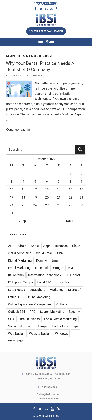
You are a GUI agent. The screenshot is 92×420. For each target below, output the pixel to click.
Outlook (61, 304)
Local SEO (44, 282)
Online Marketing (38, 297)
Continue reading (18, 129)
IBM (70, 268)
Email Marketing (19, 268)
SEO (11, 319)
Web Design (16, 333)
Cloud (76, 246)
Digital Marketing (20, 260)
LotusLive (62, 282)
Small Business (29, 319)
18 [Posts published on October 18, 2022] (23, 197)
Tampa (42, 326)
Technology (60, 326)
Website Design (40, 333)
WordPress (15, 341)
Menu (46, 41)
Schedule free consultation (46, 31)
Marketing (56, 289)
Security (74, 311)
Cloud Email (44, 253)
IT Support (72, 275)
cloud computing (19, 253)
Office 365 (15, 297)
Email (55, 260)
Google (58, 268)
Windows (61, 333)
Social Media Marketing (60, 319)
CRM (60, 253)
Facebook (42, 268)
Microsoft (74, 289)
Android (21, 246)
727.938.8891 (47, 4)
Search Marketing (52, 311)
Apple (35, 246)
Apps (46, 246)
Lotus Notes (16, 289)
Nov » (70, 221)
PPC (32, 311)
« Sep (22, 221)
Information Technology (44, 275)
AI (9, 246)
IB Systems (16, 275)
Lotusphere (37, 289)
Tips (75, 326)
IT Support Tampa (20, 282)
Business (61, 246)
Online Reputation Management (30, 304)
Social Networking (20, 326)
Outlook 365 (16, 311)
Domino (41, 260)
